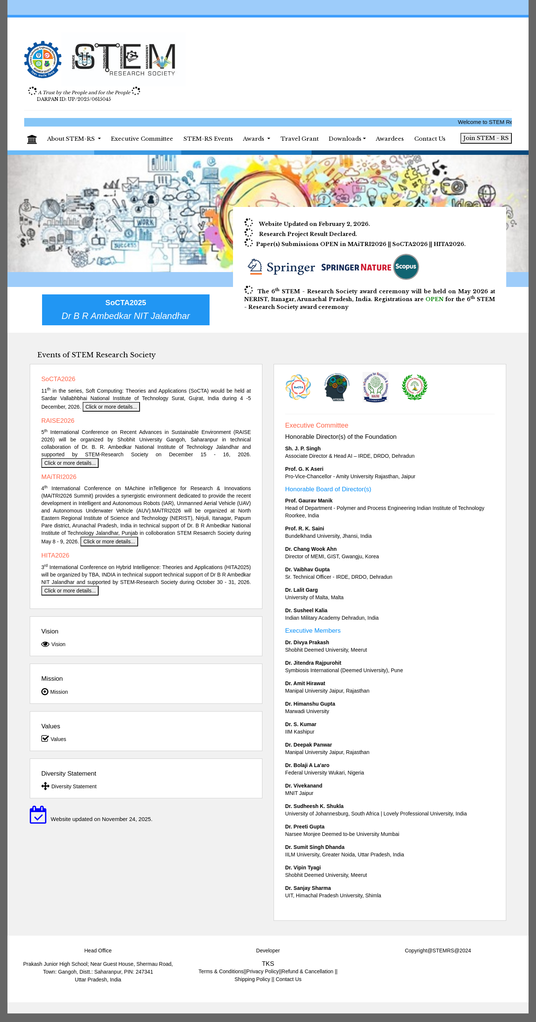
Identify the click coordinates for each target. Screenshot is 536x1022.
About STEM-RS (71, 138)
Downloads (345, 138)
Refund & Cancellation (307, 971)
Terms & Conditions (220, 971)
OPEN (434, 299)
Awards (254, 138)
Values (53, 739)
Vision (53, 644)
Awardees (390, 138)
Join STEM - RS (486, 137)
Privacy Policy (262, 971)
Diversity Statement (68, 786)
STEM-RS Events (208, 138)
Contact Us (430, 138)
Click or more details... (111, 407)
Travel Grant (300, 138)
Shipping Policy (253, 979)
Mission (54, 691)
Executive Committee (142, 138)
